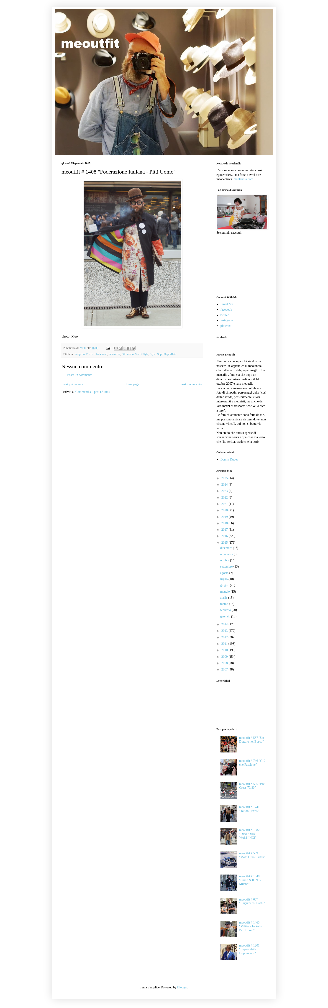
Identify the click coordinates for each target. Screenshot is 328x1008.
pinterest (225, 325)
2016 (225, 536)
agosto (224, 573)
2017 (225, 529)
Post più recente (73, 384)
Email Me (226, 304)
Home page (131, 384)
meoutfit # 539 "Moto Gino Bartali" (252, 855)
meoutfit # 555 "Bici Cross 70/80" (252, 786)
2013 (225, 630)
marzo (224, 604)
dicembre (226, 548)
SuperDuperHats (166, 354)
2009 (225, 656)
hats (98, 354)
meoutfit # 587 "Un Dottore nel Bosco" (251, 739)
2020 (225, 510)
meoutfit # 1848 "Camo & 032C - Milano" (250, 880)
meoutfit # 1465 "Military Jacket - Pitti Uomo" (250, 926)
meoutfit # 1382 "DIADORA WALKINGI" (249, 833)
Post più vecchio (191, 384)
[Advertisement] (239, 264)
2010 (225, 650)
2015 (225, 542)
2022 (225, 497)
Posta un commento (79, 375)
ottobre (225, 560)
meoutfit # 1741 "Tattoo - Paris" (249, 809)
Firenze (90, 354)
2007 (225, 669)
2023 (225, 491)
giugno (225, 585)
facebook (226, 309)
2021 (225, 504)
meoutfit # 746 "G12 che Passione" (252, 762)
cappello (80, 354)
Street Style (141, 354)
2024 (225, 484)
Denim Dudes (229, 459)
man (104, 354)
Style (153, 354)
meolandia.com (243, 179)
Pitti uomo (128, 354)
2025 (225, 478)
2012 (225, 637)
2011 (224, 643)
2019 (225, 517)
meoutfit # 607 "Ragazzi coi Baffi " (252, 901)
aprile (224, 597)
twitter (224, 315)
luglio (224, 579)
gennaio (225, 616)
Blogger (182, 987)
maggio (225, 591)
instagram (226, 320)
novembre (227, 554)
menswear (114, 354)
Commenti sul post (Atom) (92, 392)
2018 (225, 523)
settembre (226, 566)
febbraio (226, 610)
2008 (225, 663)
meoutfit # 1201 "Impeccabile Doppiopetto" (249, 949)
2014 (225, 624)
